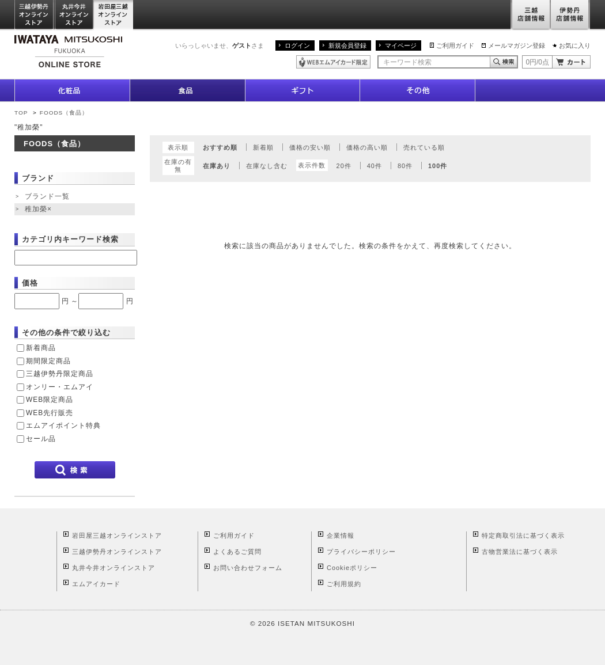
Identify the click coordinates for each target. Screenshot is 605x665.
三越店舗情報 (530, 15)
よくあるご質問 (237, 551)
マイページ (401, 45)
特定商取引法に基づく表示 (523, 535)
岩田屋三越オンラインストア (114, 15)
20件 (343, 165)
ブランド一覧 (47, 196)
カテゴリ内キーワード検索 (70, 239)
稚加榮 (39, 209)
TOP (21, 112)
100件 (437, 165)
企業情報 (340, 535)
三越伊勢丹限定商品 (59, 374)
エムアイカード (96, 583)
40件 (374, 165)
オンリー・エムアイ (59, 387)
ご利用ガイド (455, 45)
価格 (30, 283)
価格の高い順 (367, 147)
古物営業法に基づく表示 (520, 551)
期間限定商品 (48, 361)
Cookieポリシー (352, 567)
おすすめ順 (220, 147)
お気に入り (575, 45)
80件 (405, 165)
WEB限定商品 (49, 400)
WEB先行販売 (49, 413)
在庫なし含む (267, 165)
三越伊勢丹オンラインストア (34, 15)
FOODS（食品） (64, 112)
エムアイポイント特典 (63, 425)
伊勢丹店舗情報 (570, 15)
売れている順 (424, 147)
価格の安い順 (310, 147)
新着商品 (41, 348)
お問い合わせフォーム (247, 567)
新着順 (263, 147)
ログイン (297, 45)
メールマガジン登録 (516, 45)
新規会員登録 (347, 45)
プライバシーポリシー (361, 551)
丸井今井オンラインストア (74, 15)
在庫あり (216, 165)
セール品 (41, 439)
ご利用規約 (344, 583)
